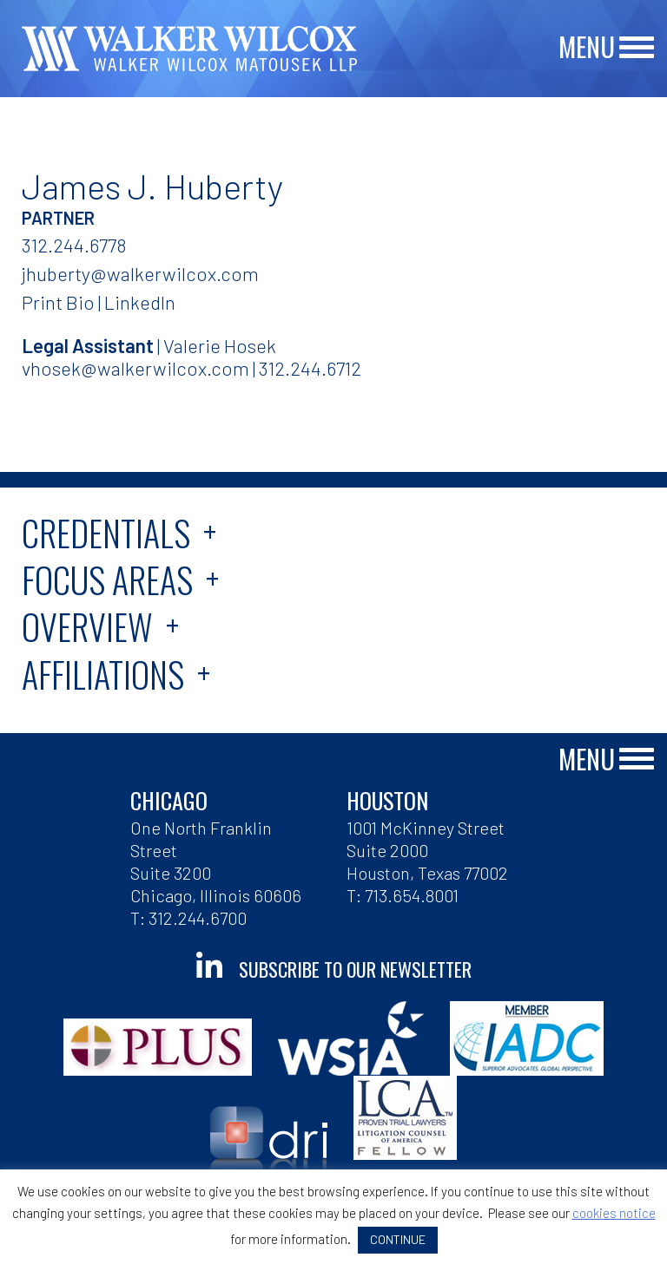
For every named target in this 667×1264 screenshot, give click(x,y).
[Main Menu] (636, 48)
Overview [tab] (87, 626)
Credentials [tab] (106, 532)
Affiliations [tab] (103, 674)
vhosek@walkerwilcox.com (135, 368)
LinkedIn (139, 302)
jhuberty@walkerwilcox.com (140, 273)
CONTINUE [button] (398, 1239)
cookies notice (614, 1213)
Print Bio (58, 302)
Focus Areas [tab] (107, 579)
